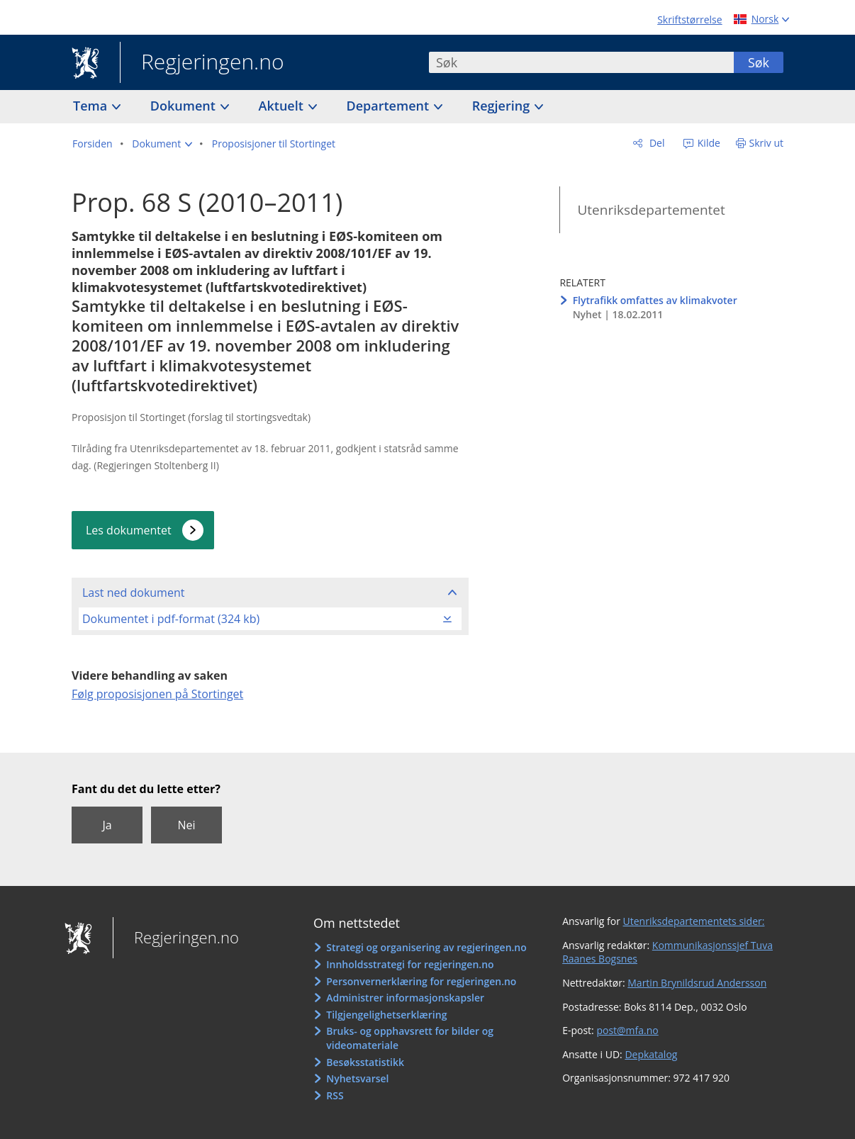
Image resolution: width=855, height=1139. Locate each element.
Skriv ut (766, 143)
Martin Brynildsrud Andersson (696, 982)
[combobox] (581, 62)
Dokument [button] (184, 105)
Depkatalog (651, 1054)
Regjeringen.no (202, 63)
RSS (334, 1095)
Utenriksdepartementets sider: (694, 921)
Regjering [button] (502, 105)
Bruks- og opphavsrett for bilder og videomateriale (409, 1038)
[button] (162, 144)
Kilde (707, 143)
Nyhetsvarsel (357, 1078)
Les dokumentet (129, 530)
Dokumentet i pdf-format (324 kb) (170, 619)
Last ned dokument (133, 592)
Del (655, 143)
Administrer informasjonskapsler (405, 997)
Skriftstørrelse (689, 19)
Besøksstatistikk (365, 1062)
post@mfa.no (627, 1030)
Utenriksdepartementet (651, 210)
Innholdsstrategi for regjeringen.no (409, 964)
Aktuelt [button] (283, 105)
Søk (758, 62)
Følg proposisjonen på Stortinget (157, 694)
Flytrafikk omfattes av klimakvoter (655, 300)
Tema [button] (92, 105)
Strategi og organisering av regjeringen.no (426, 947)
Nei (186, 825)
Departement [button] (389, 105)
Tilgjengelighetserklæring (386, 1014)
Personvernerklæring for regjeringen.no (421, 981)
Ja (106, 825)
